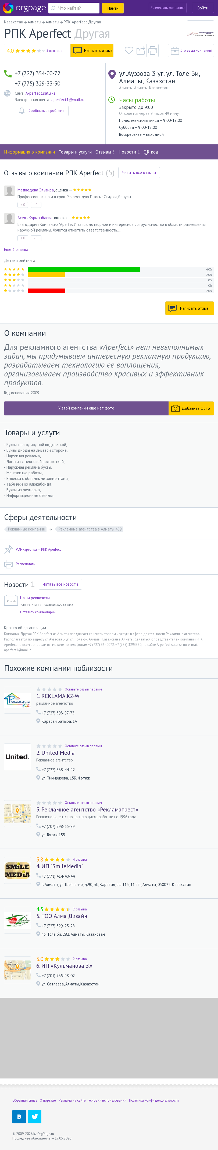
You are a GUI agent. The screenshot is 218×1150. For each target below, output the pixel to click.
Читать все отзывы (139, 172)
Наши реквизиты (35, 597)
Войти (203, 7)
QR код (151, 152)
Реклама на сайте (72, 1100)
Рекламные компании (26, 529)
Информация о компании (29, 152)
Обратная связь (24, 1100)
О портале (48, 1100)
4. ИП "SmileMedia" (59, 866)
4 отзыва (80, 859)
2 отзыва (80, 909)
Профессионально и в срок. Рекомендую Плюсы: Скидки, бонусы (74, 196)
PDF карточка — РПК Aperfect (32, 549)
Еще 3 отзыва (16, 249)
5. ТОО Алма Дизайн (61, 916)
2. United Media (55, 753)
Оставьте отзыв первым (83, 689)
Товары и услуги (75, 152)
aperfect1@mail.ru (67, 99)
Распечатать (19, 564)
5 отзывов (54, 50)
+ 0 (22, 204)
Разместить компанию (168, 7)
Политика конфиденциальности (154, 1100)
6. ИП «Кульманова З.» (64, 966)
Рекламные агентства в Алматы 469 (90, 529)
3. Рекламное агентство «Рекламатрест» (87, 810)
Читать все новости (60, 584)
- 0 (35, 204)
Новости (129, 152)
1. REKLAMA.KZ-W (57, 696)
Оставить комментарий (38, 612)
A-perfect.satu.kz (40, 93)
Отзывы (105, 152)
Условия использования (107, 1100)
